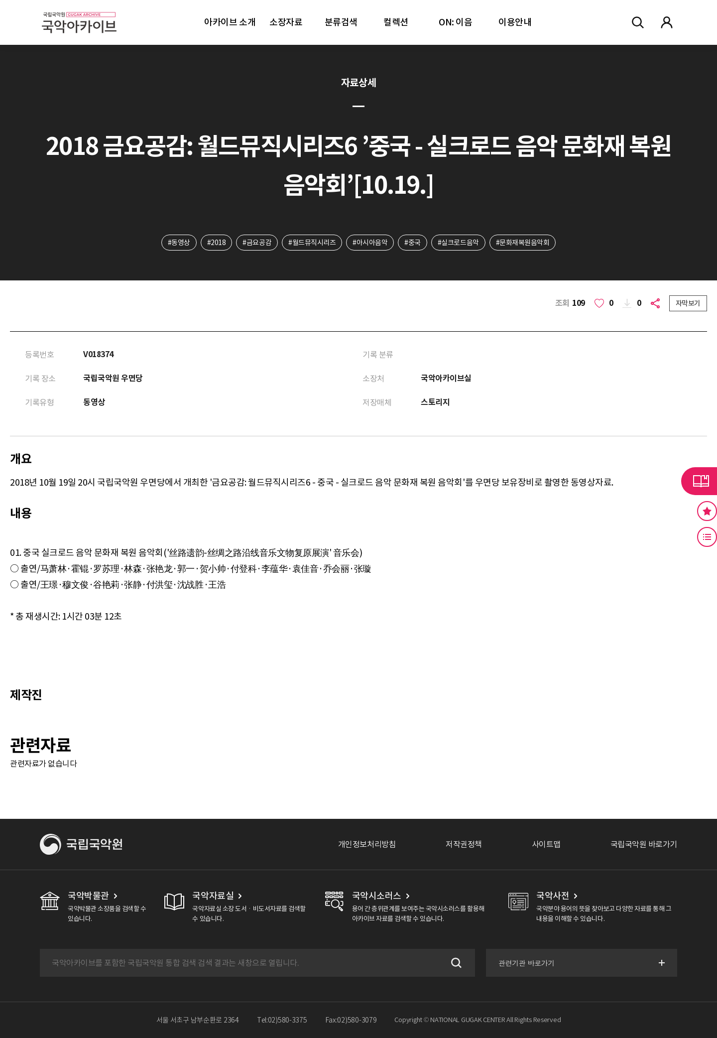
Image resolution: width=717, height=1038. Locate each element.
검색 (455, 963)
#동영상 (179, 242)
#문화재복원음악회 (523, 242)
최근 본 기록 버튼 (707, 537)
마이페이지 (666, 22)
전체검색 (637, 22)
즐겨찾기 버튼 (707, 511)
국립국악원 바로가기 (643, 844)
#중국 (412, 242)
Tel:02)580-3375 (282, 1020)
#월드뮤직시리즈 (312, 242)
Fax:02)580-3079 (351, 1020)
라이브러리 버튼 (699, 481)
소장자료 (285, 22)
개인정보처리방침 (367, 844)
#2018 (216, 242)
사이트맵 (546, 844)
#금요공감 (256, 242)
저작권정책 (464, 844)
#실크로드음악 (458, 242)
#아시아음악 (370, 242)
